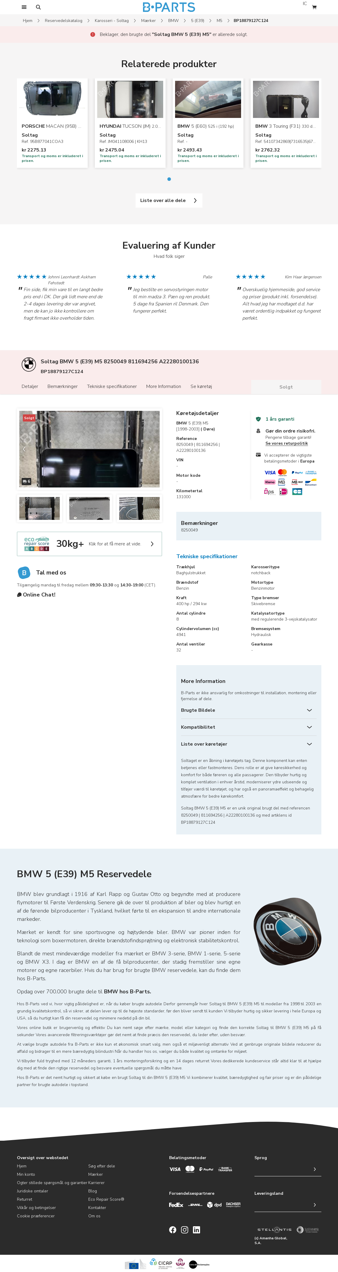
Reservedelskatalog (63, 20)
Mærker (148, 20)
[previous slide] (26, 449)
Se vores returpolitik (286, 443)
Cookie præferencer (36, 1216)
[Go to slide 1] (169, 179)
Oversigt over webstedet (42, 1158)
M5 (219, 20)
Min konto (26, 1174)
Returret (24, 1199)
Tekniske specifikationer (112, 386)
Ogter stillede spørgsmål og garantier (52, 1183)
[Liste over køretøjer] (249, 744)
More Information (163, 386)
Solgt (286, 387)
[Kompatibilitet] (249, 727)
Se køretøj (201, 386)
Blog (92, 1191)
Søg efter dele (101, 1166)
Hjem (27, 20)
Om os (94, 1216)
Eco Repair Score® (106, 1199)
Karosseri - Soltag (112, 20)
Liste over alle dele (169, 200)
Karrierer (96, 1183)
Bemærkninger (63, 386)
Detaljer (30, 386)
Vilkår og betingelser (36, 1208)
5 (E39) (197, 20)
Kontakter (97, 1208)
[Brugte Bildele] (249, 710)
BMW (173, 20)
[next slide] (152, 449)
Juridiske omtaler (32, 1191)
